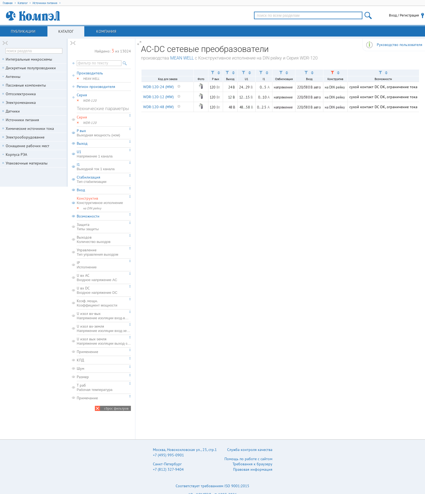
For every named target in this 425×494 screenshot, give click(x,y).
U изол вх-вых (104, 315)
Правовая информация (252, 469)
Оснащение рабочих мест (27, 145)
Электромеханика (21, 102)
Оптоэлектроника (21, 93)
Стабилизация (104, 179)
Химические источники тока (30, 128)
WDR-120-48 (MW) (158, 106)
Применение (87, 351)
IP (104, 264)
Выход (82, 143)
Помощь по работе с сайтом (248, 458)
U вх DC (104, 290)
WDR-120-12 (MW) (158, 96)
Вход (81, 189)
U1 (104, 154)
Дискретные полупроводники (31, 67)
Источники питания (22, 119)
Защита (104, 226)
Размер (83, 376)
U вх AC (104, 277)
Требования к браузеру (252, 464)
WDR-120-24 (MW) (158, 86)
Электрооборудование (25, 137)
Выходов (104, 239)
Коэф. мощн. (104, 303)
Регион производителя (96, 86)
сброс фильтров (116, 408)
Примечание (87, 398)
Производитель (90, 73)
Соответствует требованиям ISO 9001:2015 (212, 485)
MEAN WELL (182, 58)
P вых (104, 132)
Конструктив (104, 200)
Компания (106, 31)
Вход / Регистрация (404, 15)
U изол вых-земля (104, 341)
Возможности (88, 216)
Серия (82, 95)
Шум (80, 368)
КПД (80, 360)
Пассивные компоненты (26, 85)
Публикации (23, 31)
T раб (104, 387)
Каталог (65, 31)
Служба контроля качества (249, 449)
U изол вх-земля (104, 328)
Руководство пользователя (399, 44)
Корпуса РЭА (16, 154)
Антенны (13, 76)
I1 (104, 166)
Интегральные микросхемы (29, 59)
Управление (104, 252)
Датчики (13, 111)
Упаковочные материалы (26, 163)
